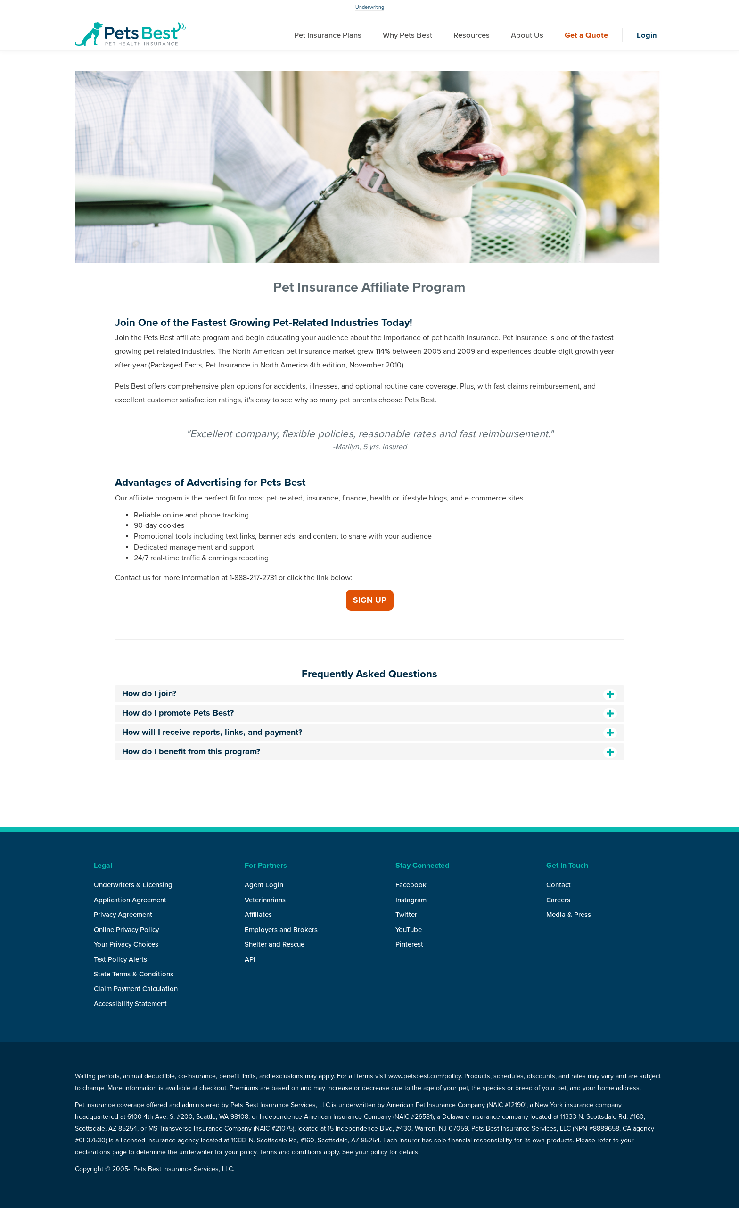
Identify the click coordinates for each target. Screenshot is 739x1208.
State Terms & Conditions (133, 974)
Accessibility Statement (130, 1004)
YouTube (408, 929)
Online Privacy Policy (126, 929)
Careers (558, 900)
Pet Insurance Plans (327, 35)
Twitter (406, 914)
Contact (558, 885)
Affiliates (258, 914)
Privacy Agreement (123, 914)
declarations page (101, 1152)
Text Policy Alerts (120, 959)
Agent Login (264, 885)
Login (647, 35)
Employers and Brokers (281, 929)
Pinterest (409, 944)
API (250, 959)
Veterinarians (265, 900)
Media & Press (568, 914)
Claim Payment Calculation (136, 988)
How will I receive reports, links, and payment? (212, 732)
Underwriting (369, 7)
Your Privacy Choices (126, 944)
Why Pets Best (407, 35)
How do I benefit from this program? (191, 751)
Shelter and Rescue (274, 944)
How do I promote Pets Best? (178, 713)
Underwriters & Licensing (133, 885)
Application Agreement (130, 900)
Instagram (411, 900)
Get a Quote (586, 35)
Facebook (411, 885)
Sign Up (369, 600)
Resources (471, 35)
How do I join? (149, 693)
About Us (527, 35)
